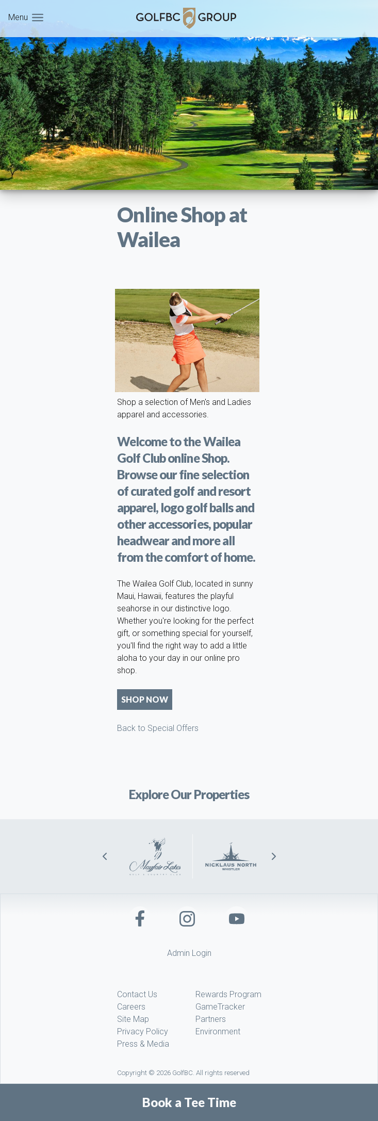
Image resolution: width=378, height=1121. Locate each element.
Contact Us (137, 994)
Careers (131, 1007)
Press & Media (143, 1044)
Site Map (133, 1019)
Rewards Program (228, 994)
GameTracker (220, 1007)
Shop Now (144, 699)
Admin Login (189, 953)
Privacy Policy (142, 1031)
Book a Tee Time (189, 1102)
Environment (217, 1031)
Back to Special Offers (158, 728)
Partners (210, 1019)
